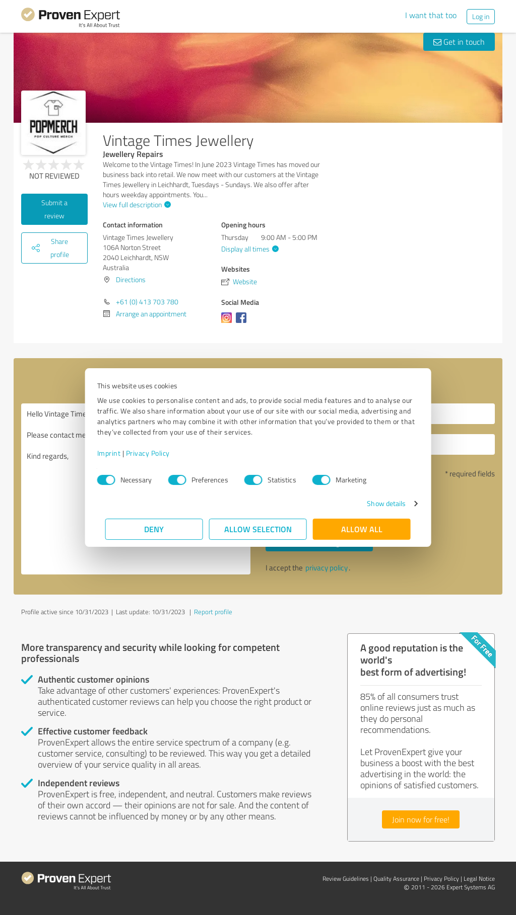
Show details (378, 503)
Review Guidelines (345, 878)
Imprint (117, 453)
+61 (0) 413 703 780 (147, 301)
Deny (154, 529)
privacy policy (326, 567)
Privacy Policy (156, 453)
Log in (480, 16)
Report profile (213, 611)
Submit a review (54, 209)
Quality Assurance (396, 878)
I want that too (431, 15)
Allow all (361, 529)
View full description (135, 204)
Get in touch (459, 41)
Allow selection (258, 529)
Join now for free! (420, 819)
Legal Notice (479, 878)
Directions (131, 279)
